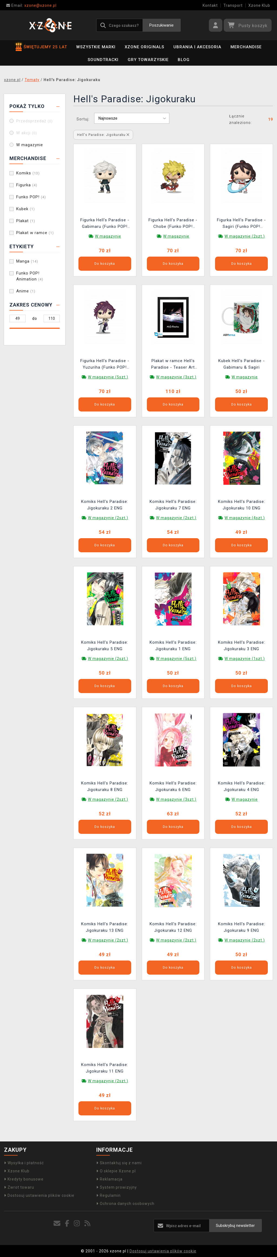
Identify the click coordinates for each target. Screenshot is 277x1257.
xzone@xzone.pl (31, 5)
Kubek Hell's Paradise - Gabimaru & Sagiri (241, 364)
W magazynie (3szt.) (176, 377)
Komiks (28, 173)
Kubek (25, 208)
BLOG (184, 59)
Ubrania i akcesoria (197, 46)
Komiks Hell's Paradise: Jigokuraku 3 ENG (241, 645)
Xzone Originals (144, 46)
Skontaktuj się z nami (119, 1163)
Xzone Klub (259, 5)
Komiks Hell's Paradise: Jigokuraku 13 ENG (104, 927)
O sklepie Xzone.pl (116, 1171)
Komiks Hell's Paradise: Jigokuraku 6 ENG (173, 786)
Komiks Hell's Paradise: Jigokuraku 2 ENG (104, 505)
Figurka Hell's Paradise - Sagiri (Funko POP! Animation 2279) (241, 224)
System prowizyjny (116, 1187)
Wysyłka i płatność (24, 1163)
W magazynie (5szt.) (108, 377)
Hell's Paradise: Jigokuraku (103, 135)
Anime (25, 291)
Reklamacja (109, 1179)
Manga (27, 261)
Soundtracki (103, 59)
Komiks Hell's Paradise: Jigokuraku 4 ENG (241, 786)
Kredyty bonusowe (24, 1179)
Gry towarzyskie (148, 59)
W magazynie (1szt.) (245, 658)
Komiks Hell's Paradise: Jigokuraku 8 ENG (104, 786)
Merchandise (246, 46)
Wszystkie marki (96, 46)
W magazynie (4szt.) (245, 518)
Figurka (26, 185)
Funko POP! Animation (29, 276)
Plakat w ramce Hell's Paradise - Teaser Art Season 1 (173, 364)
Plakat (25, 220)
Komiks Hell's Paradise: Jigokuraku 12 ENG (173, 927)
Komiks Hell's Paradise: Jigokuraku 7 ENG (173, 505)
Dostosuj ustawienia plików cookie (39, 1195)
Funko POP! (31, 196)
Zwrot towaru (19, 1187)
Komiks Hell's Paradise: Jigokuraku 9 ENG (241, 927)
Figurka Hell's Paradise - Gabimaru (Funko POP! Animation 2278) (104, 224)
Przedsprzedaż (34, 121)
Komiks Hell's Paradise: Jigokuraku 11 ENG (104, 1068)
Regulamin (108, 1195)
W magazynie (29, 144)
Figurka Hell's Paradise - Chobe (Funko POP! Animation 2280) (173, 224)
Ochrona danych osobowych (125, 1203)
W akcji (26, 132)
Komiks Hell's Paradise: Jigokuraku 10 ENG (241, 505)
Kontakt (210, 5)
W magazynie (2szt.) (245, 236)
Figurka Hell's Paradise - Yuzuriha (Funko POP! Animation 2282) (104, 364)
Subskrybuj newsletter (235, 1225)
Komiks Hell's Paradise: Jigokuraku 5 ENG (104, 645)
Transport (233, 5)
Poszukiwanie (161, 25)
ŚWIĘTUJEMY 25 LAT (41, 47)
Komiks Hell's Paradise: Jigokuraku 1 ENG (173, 645)
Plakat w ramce (35, 232)
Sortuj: (83, 119)
